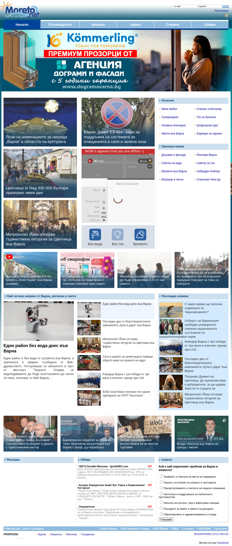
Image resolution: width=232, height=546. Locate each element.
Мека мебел (168, 109)
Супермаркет (169, 117)
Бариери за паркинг (208, 133)
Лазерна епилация (172, 125)
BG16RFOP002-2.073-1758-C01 (211, 534)
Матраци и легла (171, 179)
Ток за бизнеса (205, 117)
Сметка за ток (205, 163)
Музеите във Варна (173, 171)
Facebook (222, 542)
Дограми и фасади (172, 155)
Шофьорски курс (206, 125)
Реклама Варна (206, 155)
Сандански (87, 534)
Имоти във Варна (171, 133)
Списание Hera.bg (207, 179)
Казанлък (55, 534)
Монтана (71, 534)
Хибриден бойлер (207, 171)
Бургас (41, 534)
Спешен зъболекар (208, 109)
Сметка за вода (170, 163)
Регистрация (221, 10)
